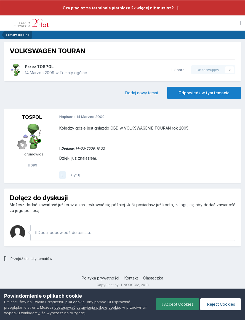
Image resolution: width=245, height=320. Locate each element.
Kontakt (131, 278)
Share (178, 70)
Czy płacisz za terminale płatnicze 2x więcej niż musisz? (118, 8)
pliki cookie (75, 302)
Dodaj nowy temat (141, 92)
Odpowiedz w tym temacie (204, 92)
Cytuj (75, 175)
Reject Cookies (220, 304)
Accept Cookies (177, 304)
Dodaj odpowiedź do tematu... (63, 232)
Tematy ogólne (73, 72)
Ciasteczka (153, 278)
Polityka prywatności (100, 278)
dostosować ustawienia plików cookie (87, 307)
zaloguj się (185, 204)
